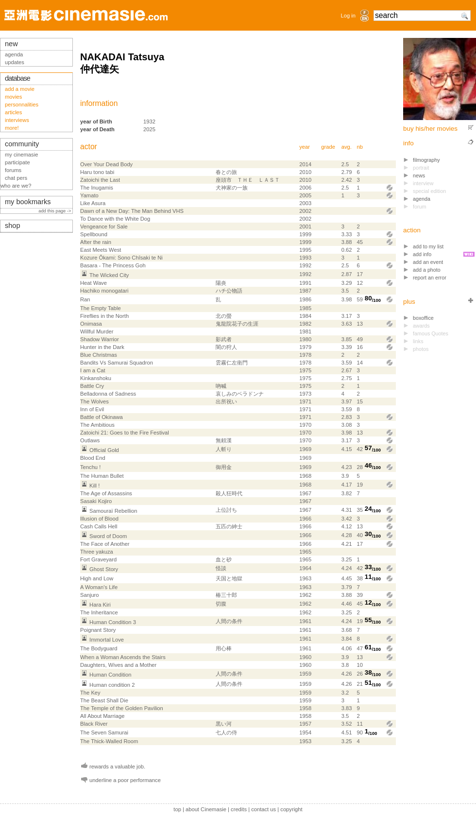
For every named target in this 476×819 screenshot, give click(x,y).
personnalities (21, 104)
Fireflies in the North (104, 316)
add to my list (428, 246)
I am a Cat (92, 370)
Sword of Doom (108, 536)
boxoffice (423, 318)
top (177, 809)
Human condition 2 (112, 685)
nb (359, 147)
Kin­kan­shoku (95, 378)
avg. (346, 147)
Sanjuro (89, 595)
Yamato (89, 195)
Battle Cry (92, 386)
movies (13, 97)
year (304, 147)
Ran (85, 299)
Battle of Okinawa (101, 417)
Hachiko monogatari (104, 291)
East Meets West (100, 250)
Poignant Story (98, 630)
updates (14, 62)
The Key (90, 693)
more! (12, 128)
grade (328, 147)
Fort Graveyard (98, 559)
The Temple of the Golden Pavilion (121, 708)
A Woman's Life (99, 587)
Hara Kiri (100, 605)
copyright (291, 809)
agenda (421, 199)
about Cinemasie (206, 809)
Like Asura (92, 203)
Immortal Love (106, 640)
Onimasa (91, 324)
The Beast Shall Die (104, 700)
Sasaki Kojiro (96, 501)
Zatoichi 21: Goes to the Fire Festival (124, 433)
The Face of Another (104, 544)
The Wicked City (109, 275)
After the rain (95, 242)
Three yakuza (96, 552)
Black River (94, 724)
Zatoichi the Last (100, 180)
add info (422, 254)
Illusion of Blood (99, 519)
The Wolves (94, 401)
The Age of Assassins (106, 493)
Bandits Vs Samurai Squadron (116, 363)
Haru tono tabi (97, 172)
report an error (429, 277)
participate (17, 162)
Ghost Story (103, 569)
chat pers (16, 178)
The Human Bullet (102, 476)
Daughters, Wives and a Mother (118, 665)
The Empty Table (100, 308)
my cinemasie (21, 154)
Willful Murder (96, 331)
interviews (17, 120)
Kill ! (94, 485)
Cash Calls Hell (98, 526)
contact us (263, 809)
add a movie (19, 89)
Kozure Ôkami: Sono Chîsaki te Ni (121, 258)
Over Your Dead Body (106, 164)
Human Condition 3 (112, 622)
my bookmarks (28, 202)
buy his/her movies (430, 128)
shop (12, 225)
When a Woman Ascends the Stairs (123, 657)
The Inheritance (99, 612)
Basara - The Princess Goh (113, 265)
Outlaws (90, 440)
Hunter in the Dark (102, 347)
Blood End (92, 458)
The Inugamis (96, 188)
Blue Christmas (98, 355)
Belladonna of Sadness (108, 394)
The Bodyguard (99, 648)
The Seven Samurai (104, 732)
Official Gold (104, 450)
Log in (348, 15)
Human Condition (110, 675)
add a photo (427, 270)
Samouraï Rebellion (113, 511)
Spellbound (93, 234)
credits (239, 809)
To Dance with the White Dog (115, 219)
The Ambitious (97, 425)
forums (13, 170)
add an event (428, 262)
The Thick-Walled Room (109, 741)
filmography (426, 160)
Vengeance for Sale (104, 226)
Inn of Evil (92, 409)
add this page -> (55, 211)
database (17, 78)
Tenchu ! (90, 467)
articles (13, 112)
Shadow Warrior (99, 339)
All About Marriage (102, 716)
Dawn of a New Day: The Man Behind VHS (132, 211)
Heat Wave (93, 283)
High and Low (96, 578)
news (419, 175)
